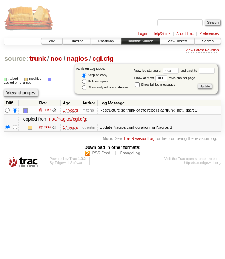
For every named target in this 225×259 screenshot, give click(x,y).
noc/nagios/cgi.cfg (67, 119)
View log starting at (157, 70)
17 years (70, 110)
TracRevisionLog (138, 138)
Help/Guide (161, 34)
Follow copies (95, 81)
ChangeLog (129, 153)
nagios (77, 58)
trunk (37, 58)
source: (16, 58)
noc (56, 58)
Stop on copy (94, 75)
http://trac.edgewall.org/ (202, 163)
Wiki (51, 41)
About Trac (184, 34)
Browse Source (140, 41)
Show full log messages (155, 84)
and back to (198, 70)
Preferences (209, 34)
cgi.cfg (102, 58)
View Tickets (177, 41)
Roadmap (106, 41)
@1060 (44, 127)
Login (142, 34)
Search (208, 41)
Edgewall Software (69, 163)
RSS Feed (101, 153)
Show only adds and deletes (105, 87)
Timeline (76, 41)
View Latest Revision (202, 50)
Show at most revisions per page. (165, 78)
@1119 (44, 110)
